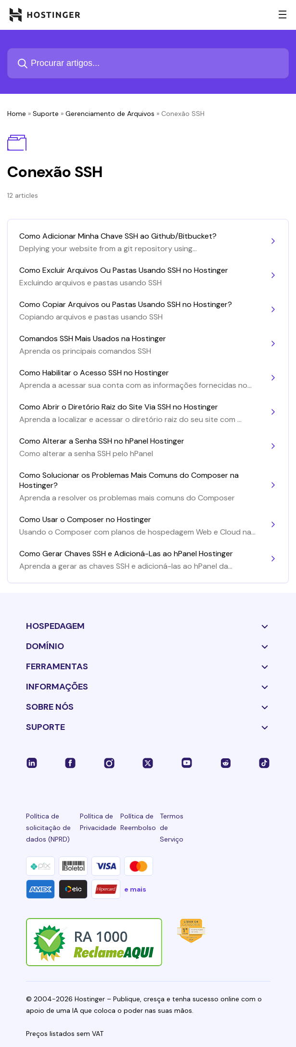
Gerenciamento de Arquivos (109, 113)
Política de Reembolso (138, 822)
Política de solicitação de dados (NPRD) (48, 827)
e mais (135, 889)
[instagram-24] (109, 762)
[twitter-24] (148, 762)
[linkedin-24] (32, 762)
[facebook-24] (70, 762)
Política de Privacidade (98, 822)
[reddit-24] (226, 762)
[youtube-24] (187, 762)
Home (16, 113)
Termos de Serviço (171, 827)
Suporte (46, 113)
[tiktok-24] (264, 762)
